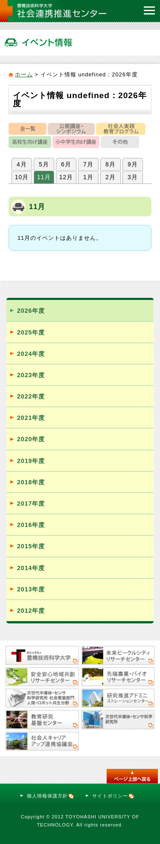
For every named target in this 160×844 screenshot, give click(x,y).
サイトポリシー (113, 795)
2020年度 (31, 439)
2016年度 (31, 524)
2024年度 (31, 353)
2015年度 (31, 546)
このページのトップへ (132, 776)
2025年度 (31, 332)
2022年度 (31, 396)
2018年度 (31, 482)
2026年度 (31, 310)
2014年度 (31, 568)
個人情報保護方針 (50, 795)
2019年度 (31, 460)
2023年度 (31, 375)
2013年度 (31, 589)
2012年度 (31, 610)
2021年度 (31, 417)
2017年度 (31, 503)
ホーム (24, 74)
